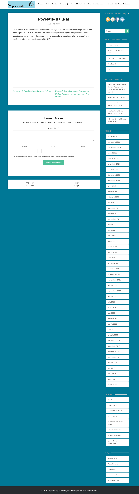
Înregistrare (112, 458)
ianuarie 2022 (113, 263)
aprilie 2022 (112, 247)
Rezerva (121, 97)
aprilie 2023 (112, 191)
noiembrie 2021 (114, 269)
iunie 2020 (112, 307)
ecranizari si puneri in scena (119, 4)
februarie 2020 (113, 329)
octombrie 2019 (114, 352)
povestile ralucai (69, 94)
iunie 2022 (112, 236)
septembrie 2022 (114, 219)
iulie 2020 (111, 302)
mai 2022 (111, 241)
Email (53, 146)
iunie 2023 (112, 186)
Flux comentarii (113, 475)
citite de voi (112, 405)
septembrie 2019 (114, 357)
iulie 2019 (111, 368)
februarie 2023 (113, 197)
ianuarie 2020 (113, 335)
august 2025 (112, 153)
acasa (40, 4)
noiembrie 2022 (114, 208)
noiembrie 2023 (114, 180)
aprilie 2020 (112, 318)
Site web (82, 146)
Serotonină (112, 64)
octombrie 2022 (114, 214)
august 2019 (112, 362)
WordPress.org (113, 480)
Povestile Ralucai (78, 4)
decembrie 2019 (114, 340)
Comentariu (53, 128)
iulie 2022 (111, 230)
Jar (109, 69)
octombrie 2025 (114, 142)
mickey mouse (72, 91)
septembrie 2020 (114, 291)
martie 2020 (112, 324)
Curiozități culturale (96, 4)
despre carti (60, 91)
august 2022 (112, 224)
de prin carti (112, 416)
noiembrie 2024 (114, 164)
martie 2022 (112, 252)
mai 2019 (111, 379)
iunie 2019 (112, 374)
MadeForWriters (91, 490)
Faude (110, 84)
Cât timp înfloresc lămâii (117, 58)
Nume (25, 146)
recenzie (80, 94)
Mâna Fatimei (113, 45)
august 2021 (112, 285)
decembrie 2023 (114, 175)
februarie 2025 (113, 158)
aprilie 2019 (112, 385)
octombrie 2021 (114, 274)
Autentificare (113, 464)
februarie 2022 (113, 258)
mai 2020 (111, 313)
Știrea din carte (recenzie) (57, 4)
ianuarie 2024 (113, 169)
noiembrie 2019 (114, 346)
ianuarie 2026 (113, 136)
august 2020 (112, 296)
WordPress (71, 490)
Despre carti (112, 103)
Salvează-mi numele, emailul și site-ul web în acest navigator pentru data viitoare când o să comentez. (45, 156)
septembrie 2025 (114, 147)
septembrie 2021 (114, 280)
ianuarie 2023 (113, 202)
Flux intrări (112, 469)
